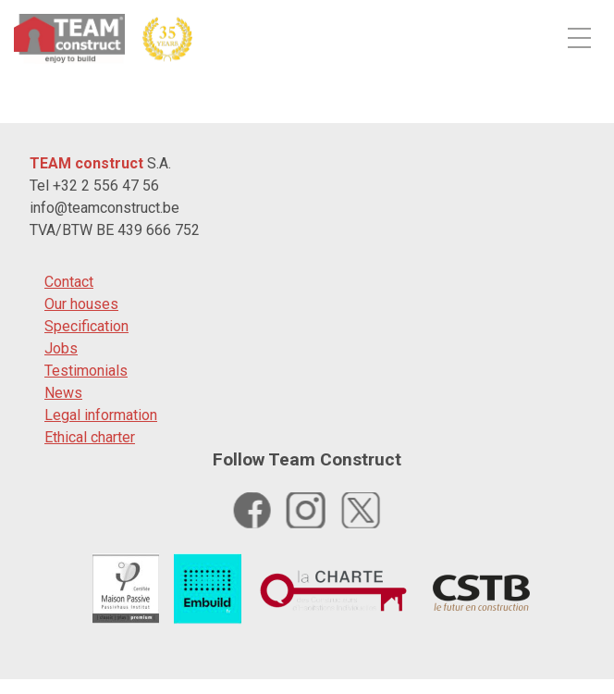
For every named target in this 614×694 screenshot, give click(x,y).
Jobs (61, 348)
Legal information (100, 415)
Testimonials (86, 370)
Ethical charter (89, 437)
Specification (86, 326)
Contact (68, 282)
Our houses (81, 304)
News (63, 393)
